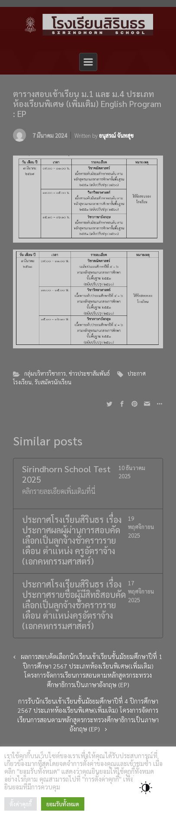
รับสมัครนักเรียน (53, 382)
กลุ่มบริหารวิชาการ (45, 373)
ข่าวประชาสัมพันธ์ (89, 373)
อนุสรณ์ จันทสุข (116, 135)
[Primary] (88, 62)
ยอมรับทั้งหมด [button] (62, 804)
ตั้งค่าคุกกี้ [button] (21, 804)
